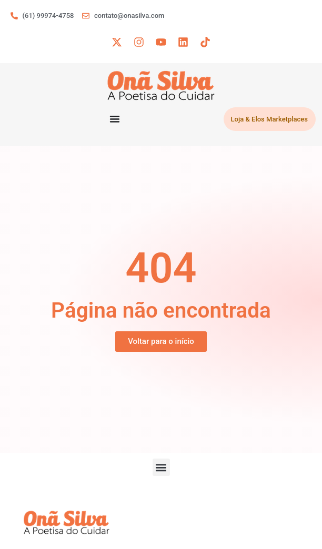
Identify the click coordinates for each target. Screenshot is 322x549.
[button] (161, 467)
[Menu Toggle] (114, 119)
